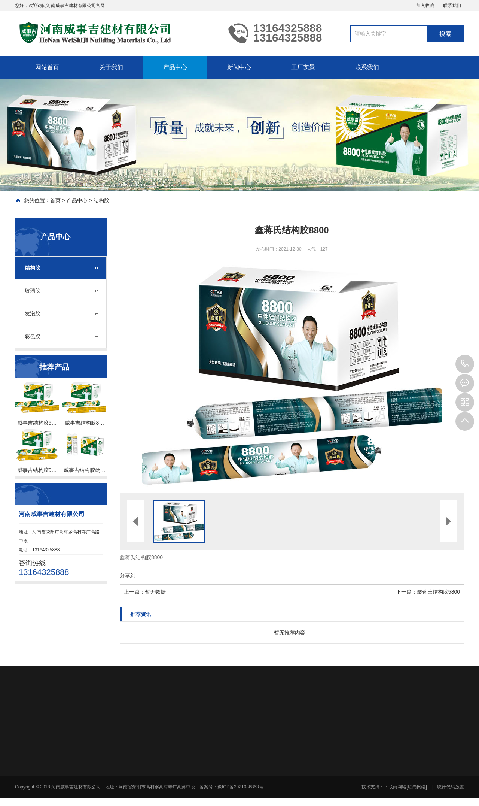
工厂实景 (303, 67)
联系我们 (452, 5)
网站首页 (47, 67)
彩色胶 (32, 336)
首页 (55, 200)
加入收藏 (425, 5)
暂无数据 (155, 592)
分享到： (130, 575)
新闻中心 (239, 67)
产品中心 (175, 67)
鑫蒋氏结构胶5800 (438, 592)
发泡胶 (32, 313)
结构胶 (101, 200)
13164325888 (464, 364)
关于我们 (111, 67)
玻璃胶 (32, 291)
